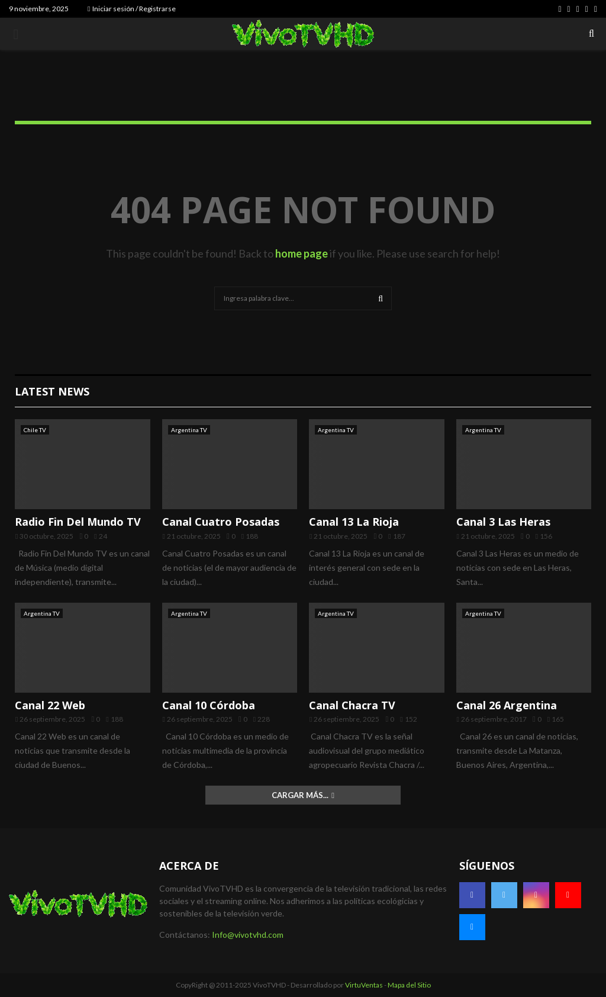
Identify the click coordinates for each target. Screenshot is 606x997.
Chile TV (35, 429)
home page (301, 253)
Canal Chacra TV (352, 705)
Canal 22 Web (50, 705)
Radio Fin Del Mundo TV (78, 521)
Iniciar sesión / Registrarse (132, 8)
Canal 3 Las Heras (503, 521)
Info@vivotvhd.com (247, 935)
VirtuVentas (364, 984)
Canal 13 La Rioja (354, 521)
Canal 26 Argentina (506, 705)
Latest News (52, 391)
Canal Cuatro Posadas (220, 521)
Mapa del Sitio (409, 984)
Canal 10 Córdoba (208, 705)
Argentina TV (189, 429)
